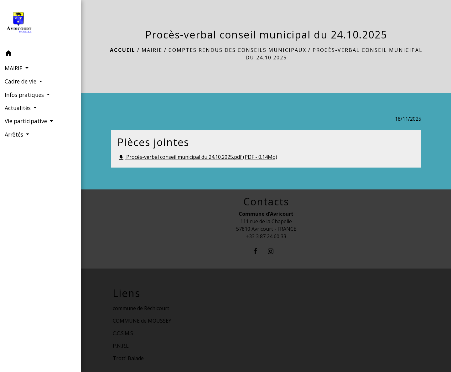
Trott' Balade (128, 358)
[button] (40, 54)
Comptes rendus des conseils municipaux (237, 50)
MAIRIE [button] (14, 68)
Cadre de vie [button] (21, 81)
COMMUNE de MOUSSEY (142, 320)
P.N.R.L (121, 345)
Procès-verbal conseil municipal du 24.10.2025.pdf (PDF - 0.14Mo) (197, 157)
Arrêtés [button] (15, 134)
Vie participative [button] (27, 121)
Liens (126, 293)
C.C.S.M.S (123, 333)
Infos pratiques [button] (25, 94)
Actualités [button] (18, 108)
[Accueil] (40, 24)
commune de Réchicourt (141, 308)
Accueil (122, 50)
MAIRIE (152, 50)
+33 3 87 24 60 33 (266, 236)
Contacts (266, 202)
